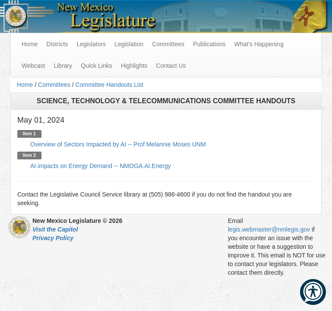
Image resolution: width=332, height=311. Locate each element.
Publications (209, 44)
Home (25, 84)
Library (63, 65)
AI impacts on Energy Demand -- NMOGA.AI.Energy (100, 165)
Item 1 (29, 133)
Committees (168, 44)
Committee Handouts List (109, 84)
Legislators (91, 44)
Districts (57, 44)
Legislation (129, 44)
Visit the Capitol (55, 229)
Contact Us (171, 65)
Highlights (134, 65)
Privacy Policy (52, 238)
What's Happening (259, 44)
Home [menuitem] (30, 44)
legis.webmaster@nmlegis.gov (269, 229)
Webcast (33, 65)
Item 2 (29, 155)
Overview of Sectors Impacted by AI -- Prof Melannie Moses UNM (118, 144)
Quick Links (96, 65)
